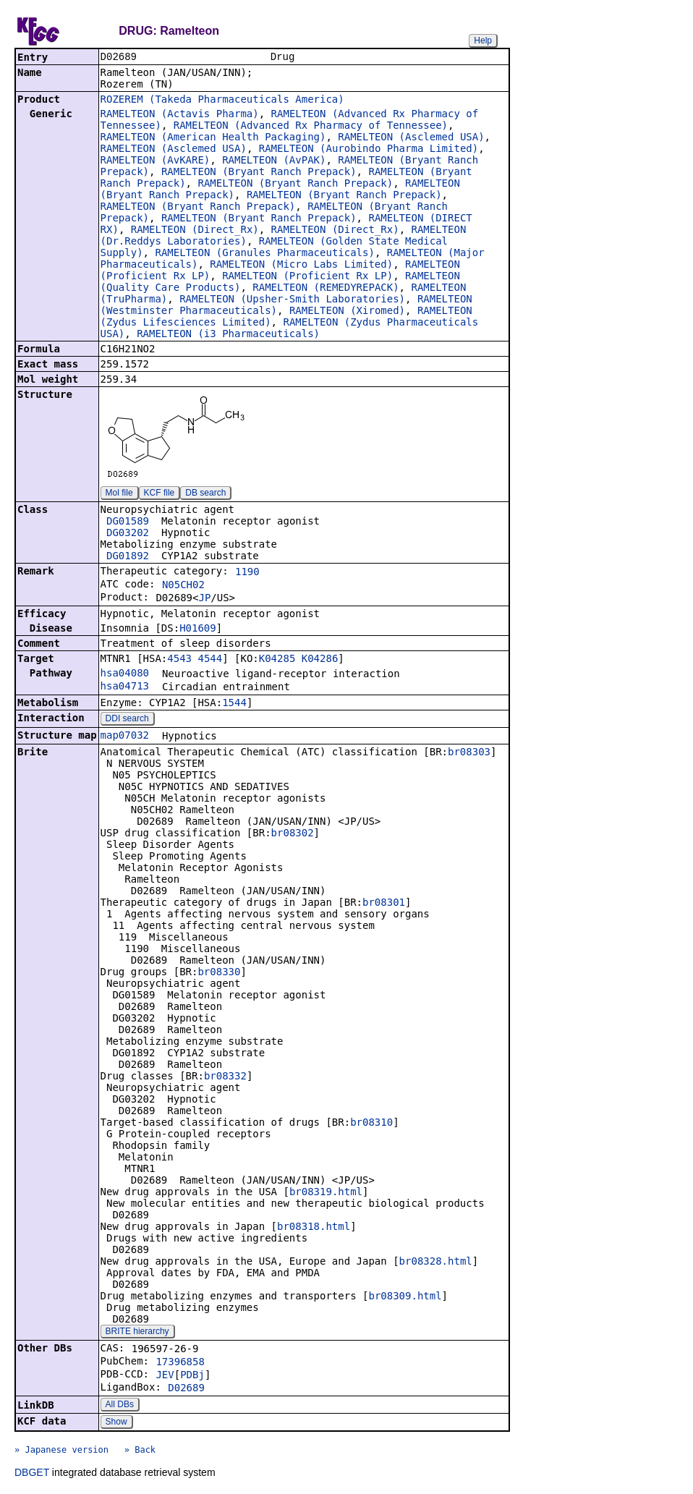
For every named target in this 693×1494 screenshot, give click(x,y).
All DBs (120, 1406)
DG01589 (127, 522)
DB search (205, 494)
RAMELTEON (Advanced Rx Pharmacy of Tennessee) (311, 126)
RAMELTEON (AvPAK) (274, 161)
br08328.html (435, 1262)
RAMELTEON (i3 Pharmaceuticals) (228, 335)
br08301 (383, 903)
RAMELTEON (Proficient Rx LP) (307, 277)
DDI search (127, 720)
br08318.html (313, 1228)
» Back (140, 1451)
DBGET (31, 1474)
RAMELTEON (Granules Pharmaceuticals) (264, 254)
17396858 (180, 1363)
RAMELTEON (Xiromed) (347, 312)
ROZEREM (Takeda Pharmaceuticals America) (222, 100)
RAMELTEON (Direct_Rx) (195, 231)
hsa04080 (125, 674)
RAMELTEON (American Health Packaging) (213, 138)
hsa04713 (125, 687)
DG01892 (127, 557)
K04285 (277, 660)
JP (204, 599)
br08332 (225, 1077)
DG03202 (127, 534)
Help (483, 40)
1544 (234, 704)
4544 (209, 660)
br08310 (371, 1123)
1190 (247, 573)
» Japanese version (61, 1451)
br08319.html (325, 1193)
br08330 (218, 973)
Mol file (119, 494)
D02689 (186, 1389)
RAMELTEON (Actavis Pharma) (180, 115)
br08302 (292, 834)
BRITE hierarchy (137, 1333)
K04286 (320, 660)
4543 (179, 660)
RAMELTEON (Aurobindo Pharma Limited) (368, 150)
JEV (165, 1376)
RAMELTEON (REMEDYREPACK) (325, 288)
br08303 (469, 753)
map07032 (125, 736)
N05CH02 (183, 586)
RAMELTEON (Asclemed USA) (411, 138)
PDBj (192, 1376)
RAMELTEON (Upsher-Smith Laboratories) (292, 300)
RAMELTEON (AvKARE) (156, 161)
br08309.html (404, 1297)
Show (116, 1423)
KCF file (159, 494)
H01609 (197, 629)
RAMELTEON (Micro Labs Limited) (301, 265)
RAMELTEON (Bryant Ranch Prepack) (259, 173)
